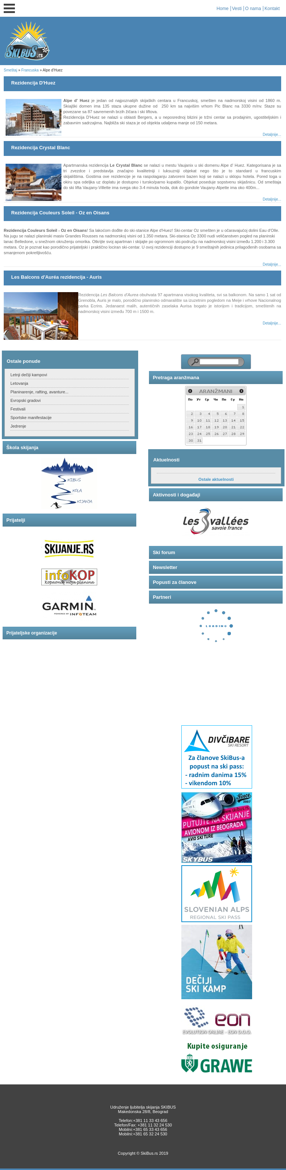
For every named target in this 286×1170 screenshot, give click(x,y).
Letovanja (19, 383)
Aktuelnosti (166, 460)
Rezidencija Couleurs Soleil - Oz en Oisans (60, 212)
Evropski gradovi (25, 400)
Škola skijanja (22, 447)
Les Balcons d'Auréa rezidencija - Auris (56, 277)
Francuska (30, 70)
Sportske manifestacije (31, 417)
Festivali (17, 409)
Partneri (162, 597)
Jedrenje (18, 426)
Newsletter (165, 567)
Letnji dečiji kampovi (28, 375)
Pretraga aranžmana (176, 377)
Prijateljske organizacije (31, 633)
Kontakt (272, 8)
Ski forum (164, 552)
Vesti (237, 8)
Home (223, 8)
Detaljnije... (272, 134)
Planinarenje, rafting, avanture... (39, 392)
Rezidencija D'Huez (33, 83)
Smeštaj (10, 70)
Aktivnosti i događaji (176, 495)
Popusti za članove (174, 582)
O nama (253, 8)
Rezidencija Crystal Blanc (40, 147)
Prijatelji (15, 520)
